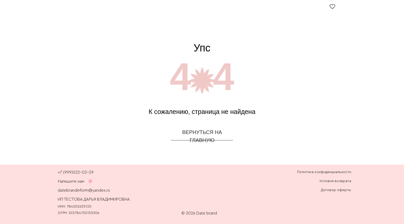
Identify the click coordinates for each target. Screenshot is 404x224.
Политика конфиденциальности (324, 172)
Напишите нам (71, 181)
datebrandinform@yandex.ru (84, 190)
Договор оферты (336, 190)
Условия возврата (335, 181)
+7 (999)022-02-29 (76, 172)
